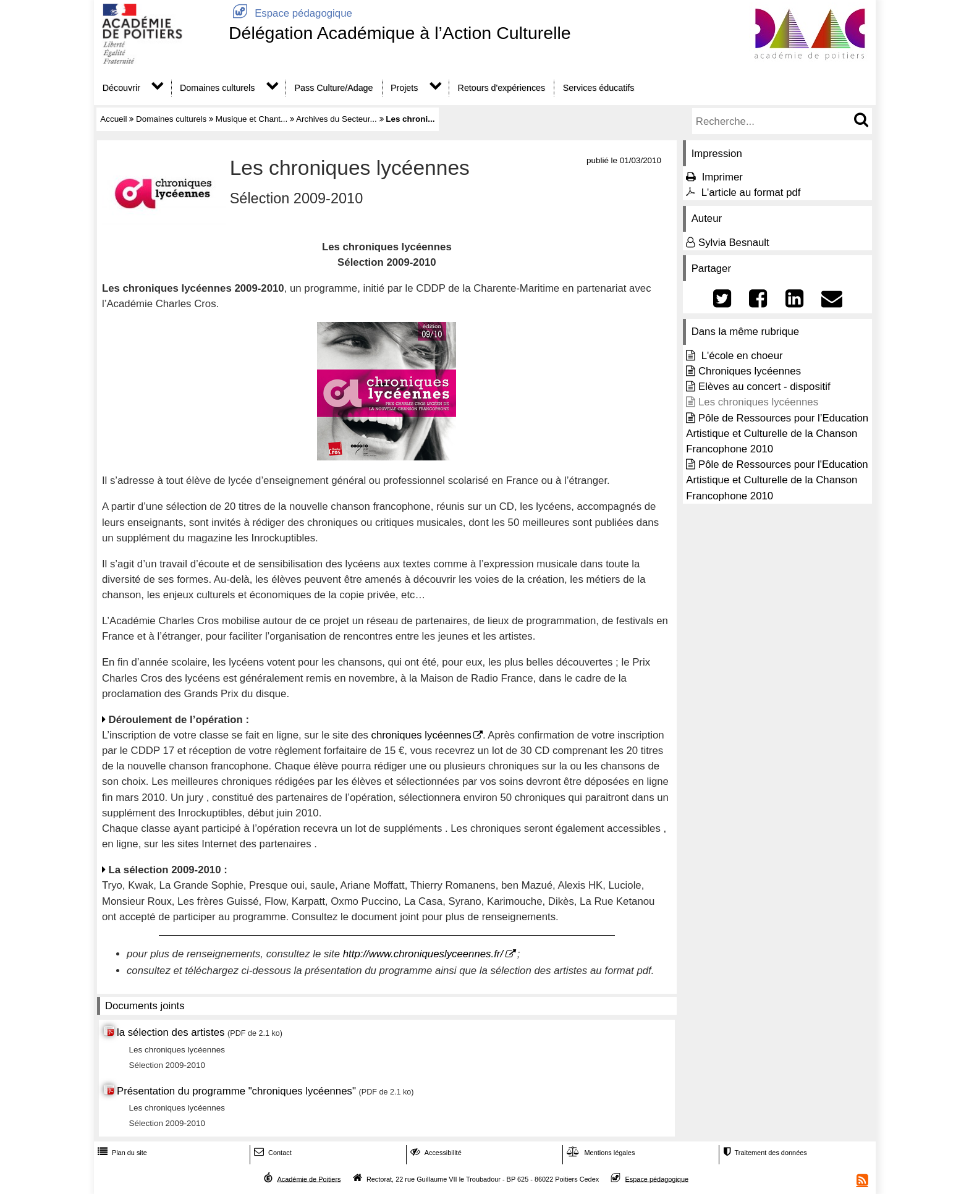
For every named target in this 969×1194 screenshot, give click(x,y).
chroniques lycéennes (421, 735)
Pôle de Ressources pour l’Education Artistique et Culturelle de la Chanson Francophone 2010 (777, 433)
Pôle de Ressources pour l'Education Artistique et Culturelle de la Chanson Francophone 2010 (777, 480)
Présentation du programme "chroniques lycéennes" (236, 1091)
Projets (404, 88)
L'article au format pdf (751, 192)
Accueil (113, 119)
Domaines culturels (217, 88)
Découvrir (121, 88)
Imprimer (722, 177)
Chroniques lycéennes (749, 371)
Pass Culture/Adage (334, 88)
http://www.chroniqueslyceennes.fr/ (423, 954)
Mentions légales (599, 1152)
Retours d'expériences (502, 88)
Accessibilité (435, 1152)
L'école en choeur (740, 356)
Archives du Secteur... (336, 119)
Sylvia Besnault (733, 242)
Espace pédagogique (290, 13)
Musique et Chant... (252, 119)
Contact (272, 1152)
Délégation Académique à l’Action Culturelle (400, 33)
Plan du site (121, 1152)
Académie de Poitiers (309, 1178)
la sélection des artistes (170, 1032)
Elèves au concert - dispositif (764, 386)
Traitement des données (763, 1152)
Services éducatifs (599, 88)
